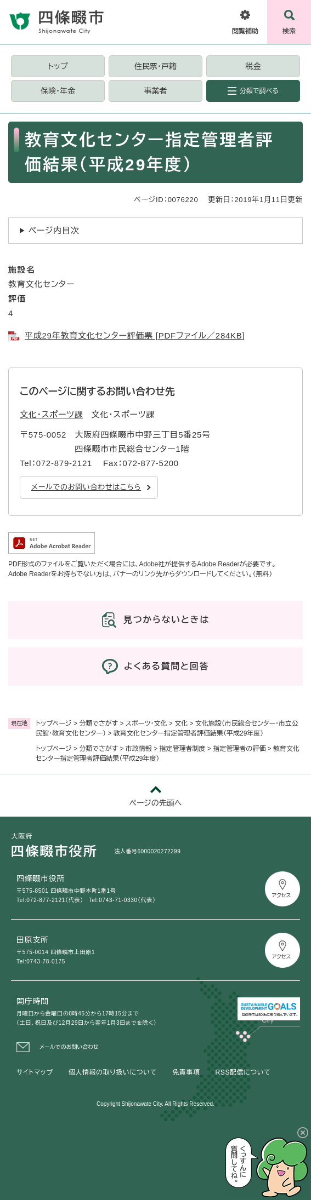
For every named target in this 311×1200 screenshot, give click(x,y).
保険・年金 (58, 91)
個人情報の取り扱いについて (113, 1072)
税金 (253, 66)
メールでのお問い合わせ (69, 1047)
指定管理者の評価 (239, 749)
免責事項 (186, 1072)
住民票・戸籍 (155, 66)
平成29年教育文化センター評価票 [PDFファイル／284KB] (135, 335)
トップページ (54, 723)
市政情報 (139, 749)
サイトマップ (34, 1072)
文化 (181, 723)
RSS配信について (243, 1072)
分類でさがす (98, 723)
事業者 (155, 91)
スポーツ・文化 (146, 723)
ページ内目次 (54, 230)
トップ (57, 66)
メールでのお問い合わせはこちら (86, 487)
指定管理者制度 (183, 749)
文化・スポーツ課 (51, 414)
